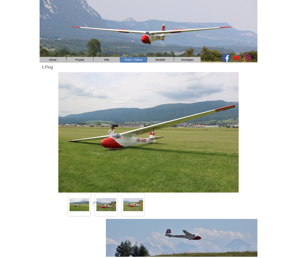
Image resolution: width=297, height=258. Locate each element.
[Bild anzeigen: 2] (106, 205)
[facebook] (226, 58)
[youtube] (236, 58)
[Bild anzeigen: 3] (133, 205)
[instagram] (247, 58)
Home (52, 59)
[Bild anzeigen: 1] (79, 205)
